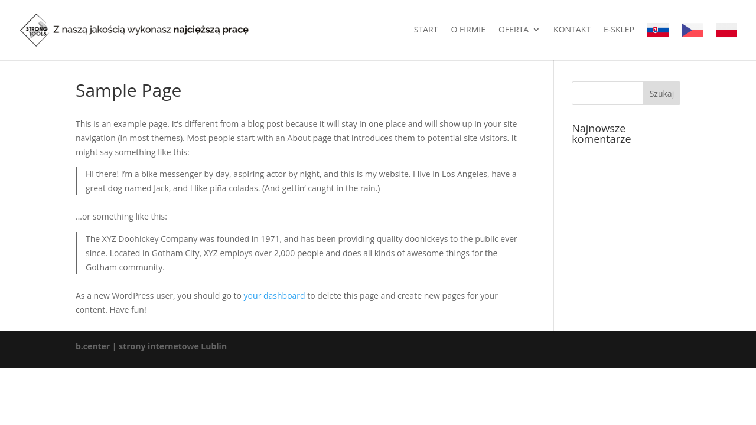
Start (426, 30)
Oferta (513, 30)
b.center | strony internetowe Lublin (151, 346)
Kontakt (572, 30)
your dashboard (274, 295)
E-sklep (619, 30)
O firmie (468, 30)
